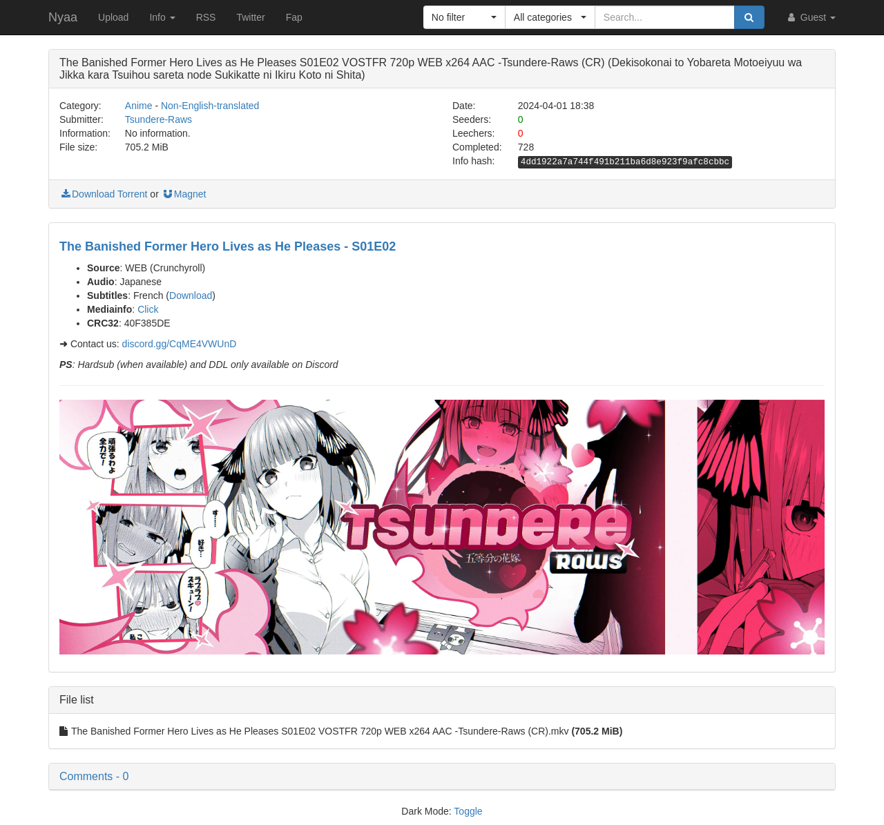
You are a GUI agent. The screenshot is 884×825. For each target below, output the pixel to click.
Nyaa (62, 17)
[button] (464, 17)
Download (190, 295)
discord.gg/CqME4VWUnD (179, 343)
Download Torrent (103, 194)
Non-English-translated (210, 105)
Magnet (184, 194)
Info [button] (162, 17)
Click (147, 309)
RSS (206, 17)
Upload (113, 17)
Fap (294, 17)
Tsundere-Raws (158, 119)
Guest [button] (810, 17)
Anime (139, 105)
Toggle (468, 811)
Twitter (250, 17)
